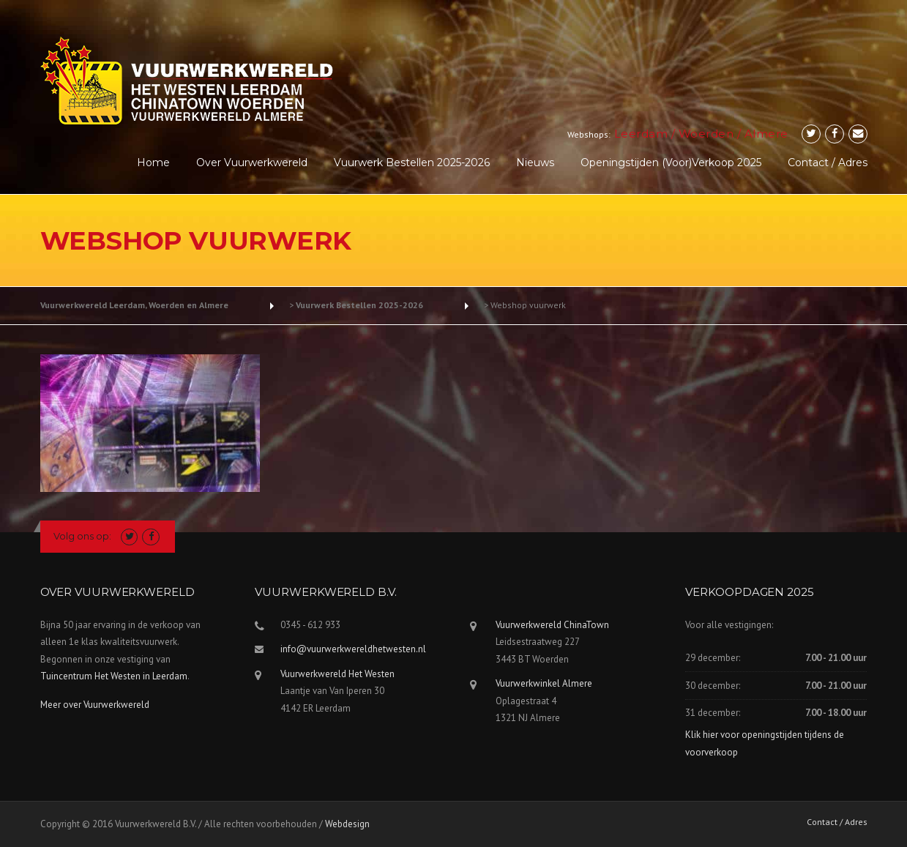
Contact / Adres (827, 162)
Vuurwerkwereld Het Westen (337, 674)
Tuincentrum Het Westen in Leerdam (113, 676)
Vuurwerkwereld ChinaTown (552, 625)
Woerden (706, 134)
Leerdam (641, 134)
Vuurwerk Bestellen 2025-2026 (412, 162)
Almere (766, 134)
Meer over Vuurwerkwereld (94, 704)
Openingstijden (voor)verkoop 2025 (671, 162)
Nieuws (535, 162)
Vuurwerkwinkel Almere (544, 683)
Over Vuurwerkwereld (251, 162)
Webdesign (347, 824)
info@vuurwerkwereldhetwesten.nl (353, 649)
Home (153, 162)
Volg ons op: (82, 536)
